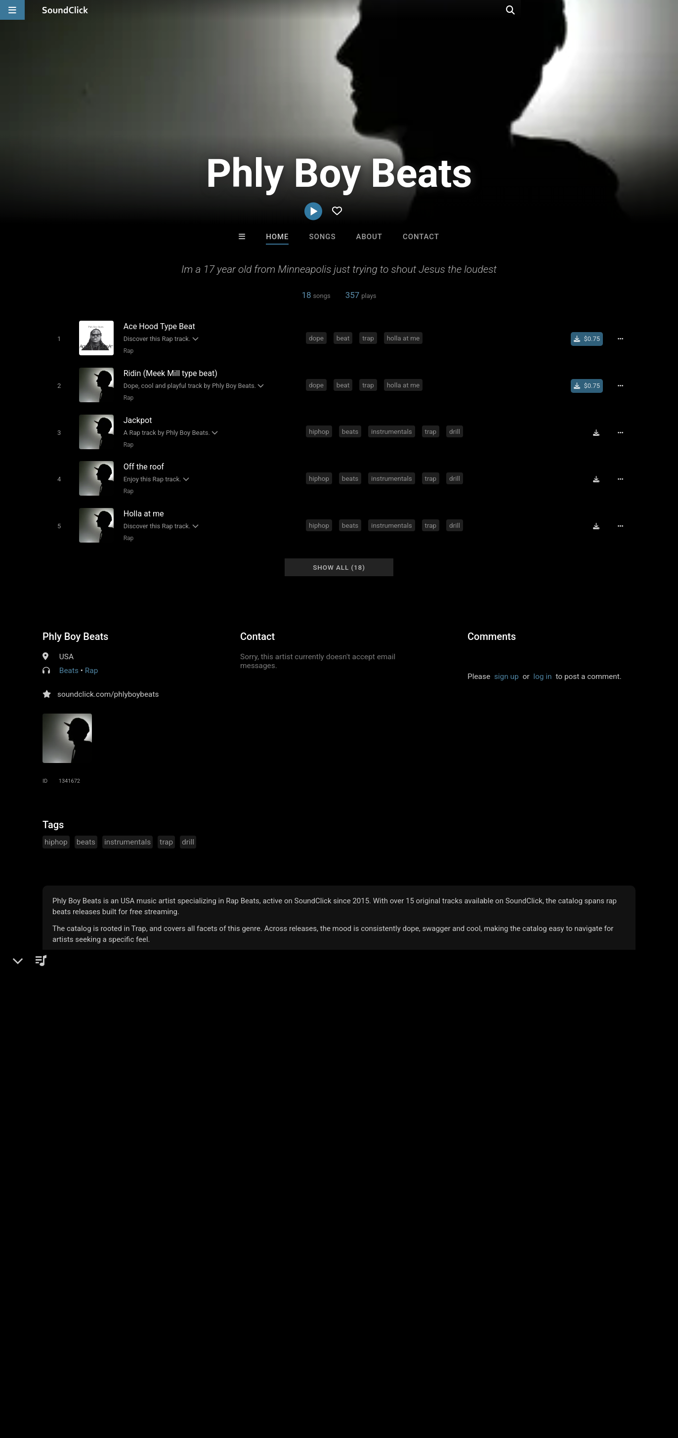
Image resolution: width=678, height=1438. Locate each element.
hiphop (320, 427)
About (369, 236)
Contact (421, 236)
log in (542, 667)
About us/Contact (88, 1379)
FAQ (41, 1379)
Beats (69, 661)
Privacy (235, 1379)
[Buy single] (590, 338)
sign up (506, 667)
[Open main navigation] (12, 10)
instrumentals (393, 427)
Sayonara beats (298, 1162)
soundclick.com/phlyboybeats (108, 685)
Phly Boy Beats (75, 628)
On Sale (369, 1216)
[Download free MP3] (599, 428)
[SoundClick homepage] (65, 9)
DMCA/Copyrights (183, 1379)
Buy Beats (308, 1216)
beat (344, 337)
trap (370, 337)
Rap (127, 350)
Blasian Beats (217, 1162)
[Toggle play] (57, 338)
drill (456, 427)
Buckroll (380, 1162)
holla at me (405, 337)
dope (317, 337)
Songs (322, 236)
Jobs (135, 1379)
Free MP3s (246, 1216)
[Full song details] (623, 338)
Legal (266, 1379)
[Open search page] (668, 10)
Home (277, 236)
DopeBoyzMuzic (461, 1162)
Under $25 (431, 1216)
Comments (491, 628)
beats (351, 427)
